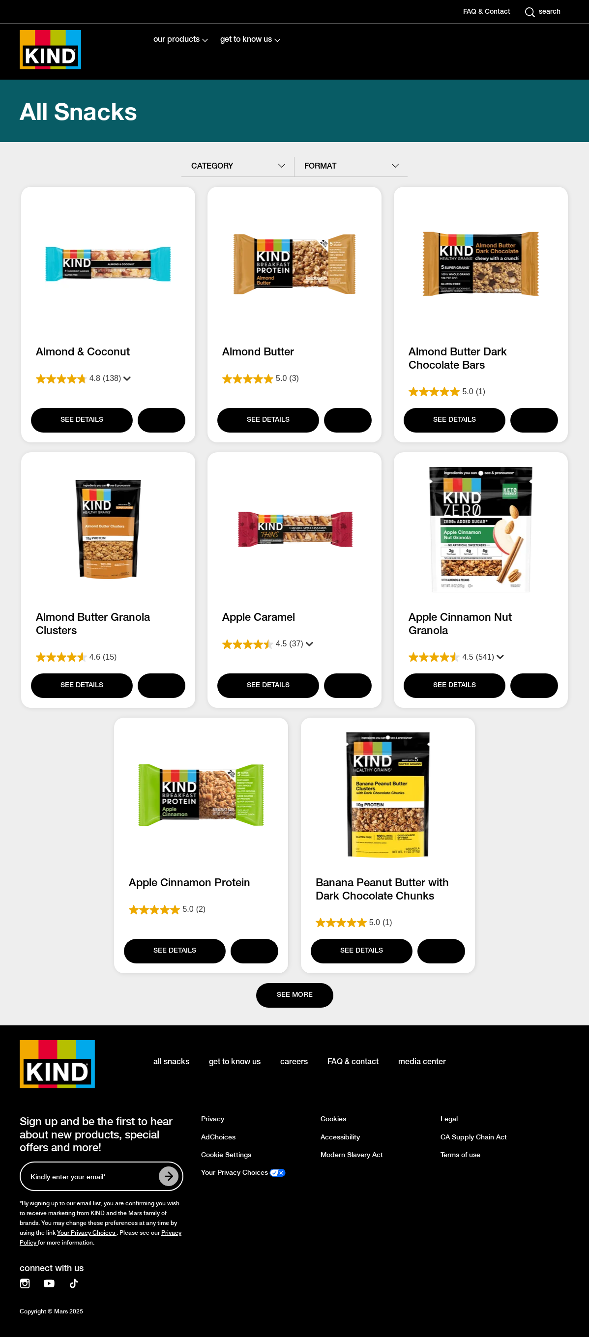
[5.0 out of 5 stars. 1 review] (481, 392)
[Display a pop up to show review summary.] (125, 379)
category (212, 166)
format (320, 166)
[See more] (294, 995)
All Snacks (78, 111)
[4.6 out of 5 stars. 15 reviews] (107, 657)
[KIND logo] (72, 1064)
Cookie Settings (226, 1155)
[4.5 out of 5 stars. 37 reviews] (294, 644)
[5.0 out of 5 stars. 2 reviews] (201, 910)
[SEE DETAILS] (81, 420)
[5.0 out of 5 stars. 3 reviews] (294, 379)
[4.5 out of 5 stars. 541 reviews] (481, 644)
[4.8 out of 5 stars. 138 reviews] (107, 379)
